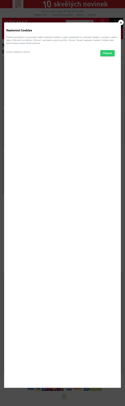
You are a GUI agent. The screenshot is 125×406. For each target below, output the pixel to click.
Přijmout (107, 217)
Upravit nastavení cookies (18, 216)
